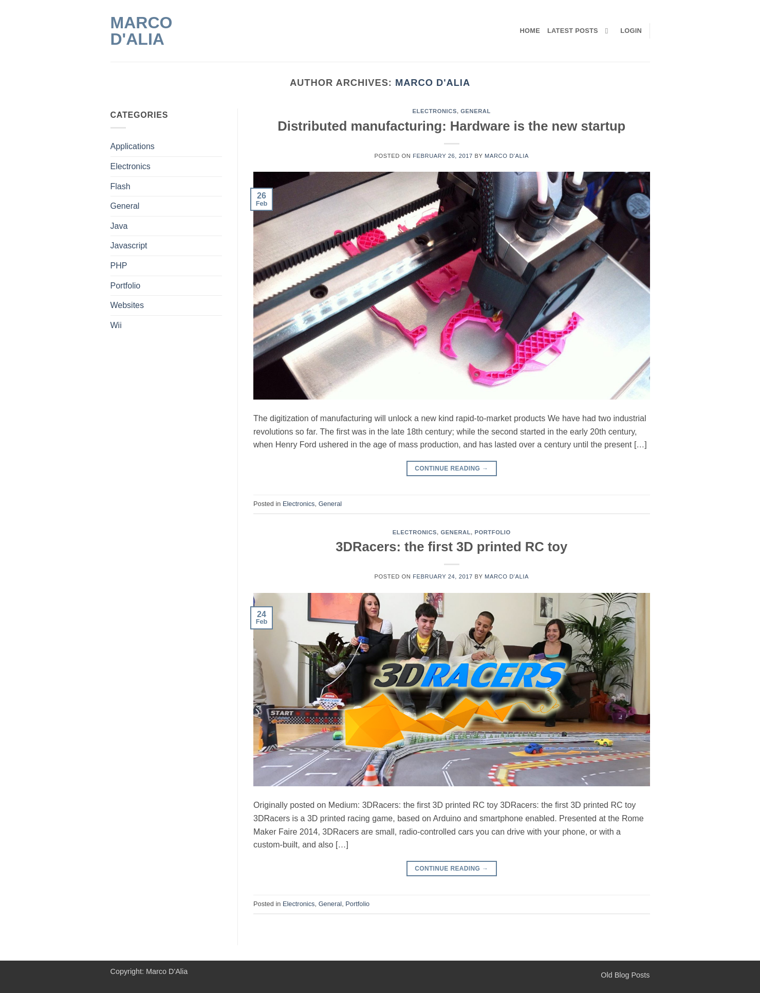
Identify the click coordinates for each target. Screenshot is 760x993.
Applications (132, 146)
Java (119, 226)
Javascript (128, 245)
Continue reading (451, 469)
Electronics (130, 166)
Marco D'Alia (141, 30)
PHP (118, 265)
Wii (116, 325)
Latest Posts (572, 30)
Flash (120, 186)
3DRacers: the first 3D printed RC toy (451, 546)
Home (530, 30)
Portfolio (125, 285)
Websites (127, 305)
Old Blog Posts (625, 975)
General (125, 206)
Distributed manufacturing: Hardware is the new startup (451, 126)
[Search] (609, 31)
